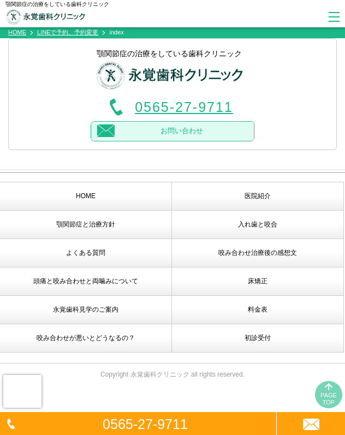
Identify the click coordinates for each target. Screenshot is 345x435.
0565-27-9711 (145, 424)
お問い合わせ (181, 131)
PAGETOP (328, 399)
